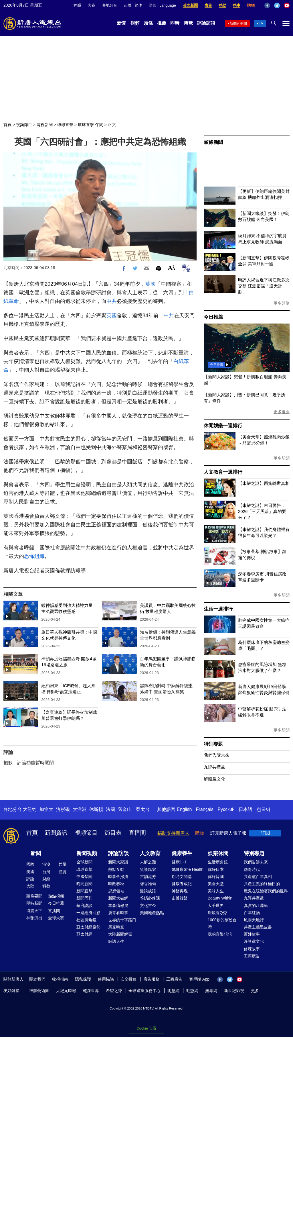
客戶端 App (199, 979)
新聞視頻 (86, 853)
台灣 (46, 871)
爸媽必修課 (150, 898)
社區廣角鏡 (86, 920)
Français (204, 809)
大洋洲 (79, 809)
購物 (251, 5)
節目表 (113, 833)
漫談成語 (148, 891)
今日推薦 (213, 317)
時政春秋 (116, 883)
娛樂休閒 (218, 853)
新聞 (121, 23)
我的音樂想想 (220, 934)
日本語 (245, 809)
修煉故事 (252, 948)
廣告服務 (151, 979)
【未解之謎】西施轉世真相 (264, 483)
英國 (150, 284)
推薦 (161, 23)
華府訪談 (84, 905)
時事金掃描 (118, 876)
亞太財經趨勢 (88, 927)
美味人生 (216, 891)
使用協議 (106, 979)
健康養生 (182, 853)
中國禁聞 (84, 876)
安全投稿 (128, 979)
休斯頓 (96, 809)
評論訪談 (206, 23)
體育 (63, 871)
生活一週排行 (218, 609)
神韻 (77, 5)
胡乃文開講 (182, 876)
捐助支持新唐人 (173, 833)
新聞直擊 (84, 891)
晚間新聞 (84, 883)
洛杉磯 (63, 809)
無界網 (211, 990)
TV (261, 23)
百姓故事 (252, 934)
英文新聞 (190, 5)
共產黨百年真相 (258, 876)
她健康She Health (187, 869)
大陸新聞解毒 (120, 934)
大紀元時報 (66, 990)
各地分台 (109, 5)
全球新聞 (84, 862)
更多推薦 (282, 411)
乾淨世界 (91, 990)
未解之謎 (148, 862)
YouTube (287, 5)
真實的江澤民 (256, 905)
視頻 (135, 23)
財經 (46, 879)
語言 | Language (162, 5)
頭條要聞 (34, 896)
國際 (30, 864)
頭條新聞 (213, 142)
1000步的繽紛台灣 (222, 923)
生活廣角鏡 (218, 862)
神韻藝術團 (39, 990)
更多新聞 (282, 458)
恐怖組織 (34, 556)
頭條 (148, 23)
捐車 (236, 5)
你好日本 (216, 869)
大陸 (30, 886)
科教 (46, 886)
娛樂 (63, 864)
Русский (226, 809)
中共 (111, 301)
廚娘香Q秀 (217, 912)
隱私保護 (83, 979)
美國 (30, 871)
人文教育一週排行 (223, 472)
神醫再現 (180, 891)
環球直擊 (65, 124)
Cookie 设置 (146, 1028)
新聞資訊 (56, 833)
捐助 (222, 5)
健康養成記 (182, 883)
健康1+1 (179, 862)
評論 (30, 879)
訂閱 (265, 833)
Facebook (267, 5)
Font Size (171, 267)
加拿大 (46, 809)
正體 (127, 5)
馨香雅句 (148, 883)
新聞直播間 (238, 23)
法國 (110, 809)
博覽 (188, 23)
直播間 (137, 833)
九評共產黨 (214, 767)
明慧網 (173, 990)
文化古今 (148, 905)
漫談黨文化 (254, 941)
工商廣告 (252, 956)
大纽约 (30, 809)
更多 (255, 990)
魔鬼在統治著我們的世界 (266, 891)
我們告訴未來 (216, 755)
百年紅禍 (252, 912)
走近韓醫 (180, 898)
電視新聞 (45, 124)
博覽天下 (34, 910)
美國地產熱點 (152, 912)
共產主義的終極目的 (262, 883)
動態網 (192, 990)
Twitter (277, 5)
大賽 (91, 5)
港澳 (46, 864)
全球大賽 (56, 918)
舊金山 (125, 809)
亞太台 (143, 809)
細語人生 (116, 941)
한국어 (263, 809)
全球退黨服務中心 (144, 990)
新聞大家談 (118, 862)
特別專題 (213, 744)
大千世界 (216, 905)
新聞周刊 (84, 898)
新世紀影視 (234, 990)
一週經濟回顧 (88, 912)
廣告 (208, 5)
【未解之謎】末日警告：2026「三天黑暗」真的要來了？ (262, 511)
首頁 (7, 124)
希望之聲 (114, 990)
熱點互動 (116, 869)
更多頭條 (282, 303)
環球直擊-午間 (90, 124)
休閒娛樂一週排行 (223, 425)
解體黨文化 (214, 779)
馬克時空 (116, 927)
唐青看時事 (118, 912)
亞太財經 (84, 934)
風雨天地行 (254, 920)
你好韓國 (216, 876)
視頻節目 (24, 124)
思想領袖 (116, 891)
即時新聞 (34, 903)
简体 (138, 5)
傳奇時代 (252, 869)
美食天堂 (216, 883)
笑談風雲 (148, 869)
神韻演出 (34, 918)
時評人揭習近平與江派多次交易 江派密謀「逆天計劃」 (264, 285)
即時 (174, 23)
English (184, 809)
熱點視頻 (56, 896)
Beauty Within (220, 898)
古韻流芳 (148, 876)
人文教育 (150, 853)
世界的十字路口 (122, 920)
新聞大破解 (118, 898)
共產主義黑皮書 (258, 927)
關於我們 (37, 979)
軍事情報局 (118, 905)
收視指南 (60, 979)
